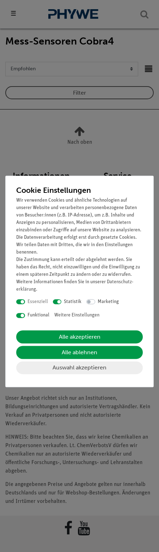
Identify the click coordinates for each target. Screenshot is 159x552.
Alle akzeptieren (79, 336)
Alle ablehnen (79, 352)
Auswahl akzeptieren (79, 367)
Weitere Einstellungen (76, 315)
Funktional (38, 315)
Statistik (72, 301)
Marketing (108, 301)
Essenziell (37, 301)
